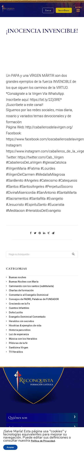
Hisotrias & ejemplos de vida (25, 325)
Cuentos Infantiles (19, 308)
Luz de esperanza (19, 334)
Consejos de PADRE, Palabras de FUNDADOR (34, 299)
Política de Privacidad (43, 441)
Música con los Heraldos (23, 338)
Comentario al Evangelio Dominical (28, 295)
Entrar (48, 10)
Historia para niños (20, 330)
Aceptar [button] (10, 447)
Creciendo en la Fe (19, 303)
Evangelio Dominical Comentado (27, 316)
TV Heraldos (16, 351)
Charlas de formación (21, 290)
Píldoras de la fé (18, 343)
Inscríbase (63, 10)
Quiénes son (17, 417)
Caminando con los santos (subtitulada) (31, 286)
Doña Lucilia (16, 312)
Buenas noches (17, 277)
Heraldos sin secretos (21, 321)
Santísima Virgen (18, 347)
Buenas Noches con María (23, 281)
